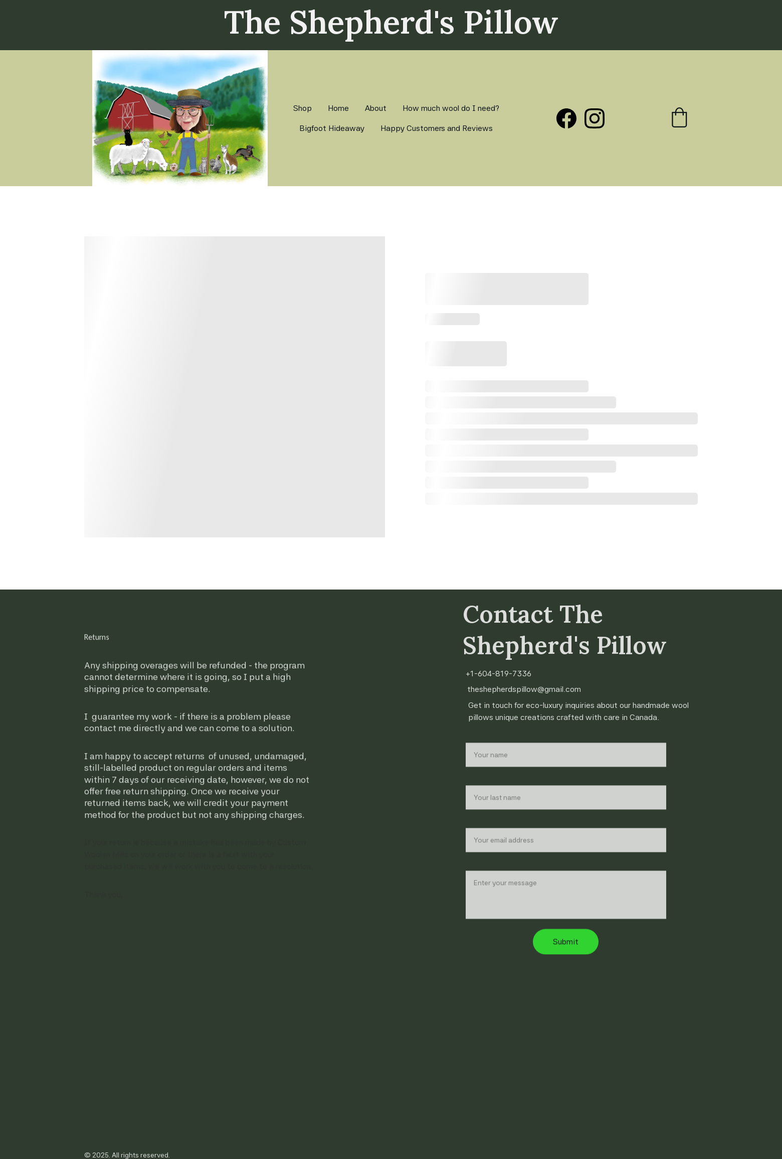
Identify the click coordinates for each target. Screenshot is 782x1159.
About (375, 108)
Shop (302, 108)
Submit (565, 955)
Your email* (486, 835)
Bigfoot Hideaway (331, 128)
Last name (484, 793)
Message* (484, 878)
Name (476, 750)
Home (338, 108)
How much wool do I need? (451, 108)
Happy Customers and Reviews (436, 128)
